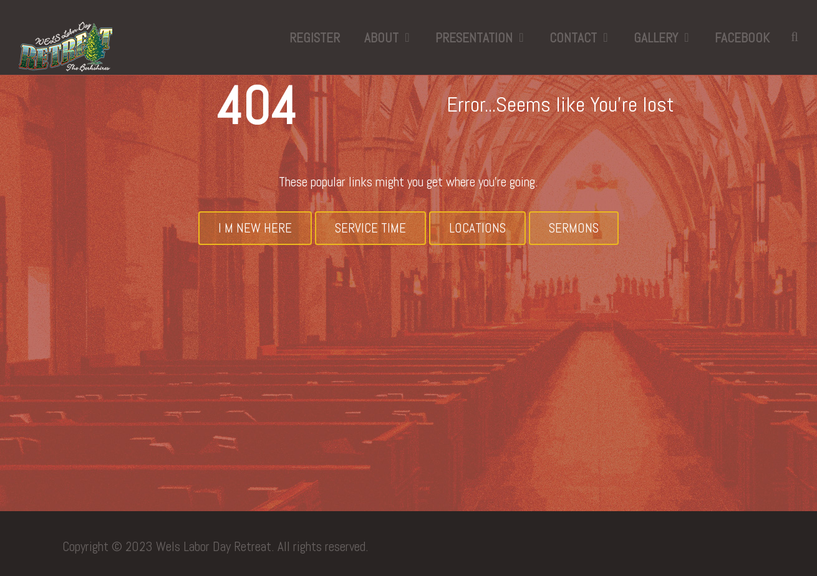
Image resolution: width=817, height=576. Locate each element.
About (381, 37)
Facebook (742, 37)
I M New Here (255, 227)
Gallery (656, 37)
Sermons (574, 227)
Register (314, 37)
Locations (477, 227)
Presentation (474, 37)
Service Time (370, 227)
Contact (573, 37)
